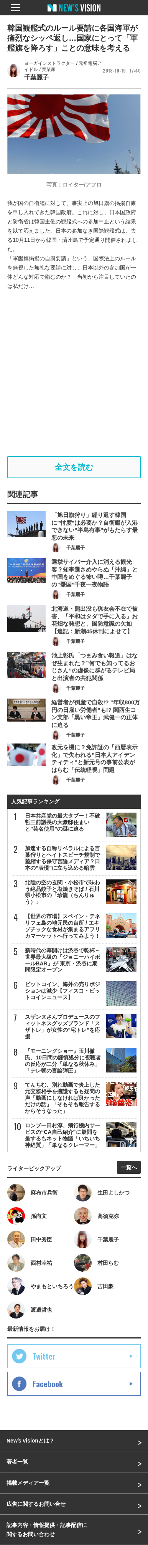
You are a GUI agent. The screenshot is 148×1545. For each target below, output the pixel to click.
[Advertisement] (74, 373)
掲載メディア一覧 (28, 1483)
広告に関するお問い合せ (36, 1504)
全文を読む (74, 467)
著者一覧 (17, 1462)
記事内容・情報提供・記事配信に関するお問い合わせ (47, 1529)
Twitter (44, 1356)
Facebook (48, 1384)
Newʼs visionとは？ (30, 1441)
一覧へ (129, 1167)
